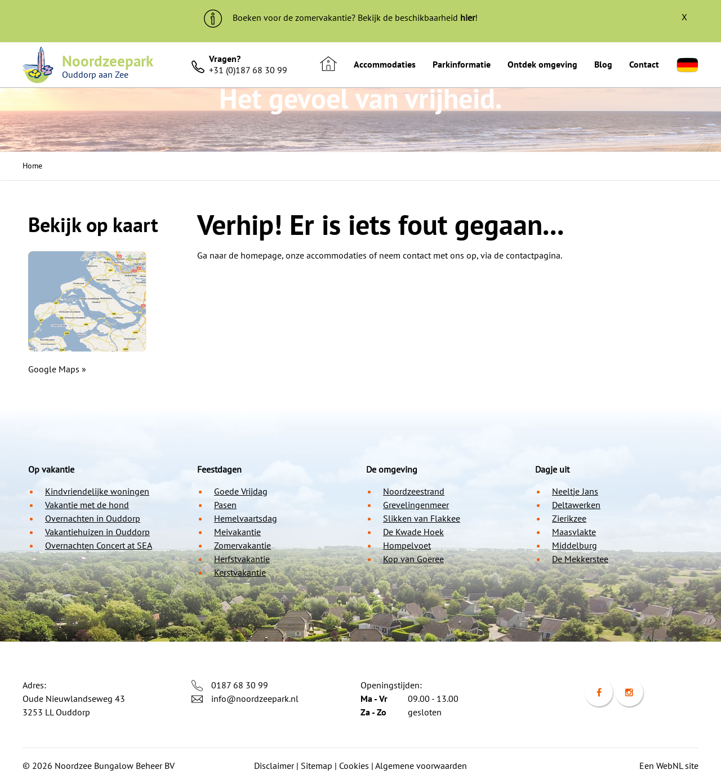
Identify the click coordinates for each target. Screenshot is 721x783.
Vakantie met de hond (87, 504)
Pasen (225, 504)
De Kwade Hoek (413, 531)
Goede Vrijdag (241, 491)
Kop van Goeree (413, 558)
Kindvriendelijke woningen (97, 491)
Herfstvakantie (242, 558)
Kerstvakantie (240, 572)
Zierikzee (569, 518)
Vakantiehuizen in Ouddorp (97, 531)
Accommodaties (385, 64)
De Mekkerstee (580, 558)
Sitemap (316, 765)
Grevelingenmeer (416, 504)
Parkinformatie (462, 64)
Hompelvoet (407, 545)
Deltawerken (576, 504)
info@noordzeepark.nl (255, 698)
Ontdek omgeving (542, 64)
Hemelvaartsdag (245, 518)
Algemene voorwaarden (421, 765)
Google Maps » (57, 369)
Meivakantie (237, 531)
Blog (603, 64)
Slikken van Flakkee (421, 518)
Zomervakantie (242, 545)
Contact (644, 64)
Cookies (354, 765)
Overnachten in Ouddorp (92, 518)
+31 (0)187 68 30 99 (248, 69)
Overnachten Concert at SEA (98, 545)
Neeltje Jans (575, 491)
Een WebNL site (668, 765)
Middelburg (574, 545)
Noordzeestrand (413, 491)
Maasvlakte (574, 531)
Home (32, 166)
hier (467, 17)
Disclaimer (274, 765)
